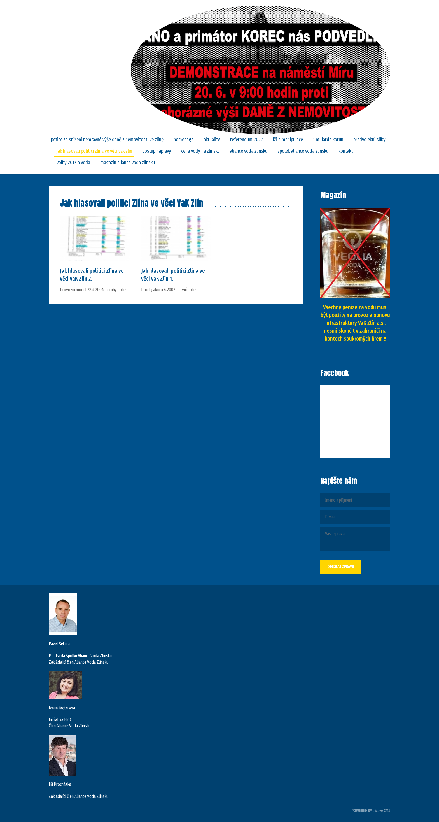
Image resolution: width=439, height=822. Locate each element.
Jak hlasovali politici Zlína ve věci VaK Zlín (94, 151)
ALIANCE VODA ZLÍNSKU (248, 151)
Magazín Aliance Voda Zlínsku (127, 162)
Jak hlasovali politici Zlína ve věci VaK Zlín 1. (173, 274)
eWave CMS (381, 810)
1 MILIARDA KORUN (328, 139)
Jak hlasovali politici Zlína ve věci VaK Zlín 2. (92, 274)
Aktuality (212, 139)
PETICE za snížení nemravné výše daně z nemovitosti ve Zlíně (107, 139)
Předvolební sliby (369, 139)
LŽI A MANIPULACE (288, 139)
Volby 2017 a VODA (73, 162)
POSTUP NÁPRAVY (156, 151)
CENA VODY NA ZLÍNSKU (200, 151)
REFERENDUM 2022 (246, 139)
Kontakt (345, 151)
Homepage (183, 139)
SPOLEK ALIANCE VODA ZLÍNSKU (302, 151)
